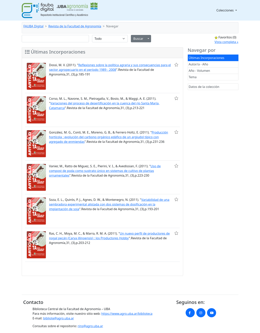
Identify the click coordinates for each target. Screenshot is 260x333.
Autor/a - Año (198, 64)
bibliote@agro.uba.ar (58, 318)
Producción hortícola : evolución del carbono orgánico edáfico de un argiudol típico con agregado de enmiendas (108, 137)
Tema (193, 77)
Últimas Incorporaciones (206, 58)
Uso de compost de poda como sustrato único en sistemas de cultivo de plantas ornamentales (105, 171)
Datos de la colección (204, 87)
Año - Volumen (199, 71)
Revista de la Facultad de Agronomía (74, 26)
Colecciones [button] (226, 10)
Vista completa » (226, 42)
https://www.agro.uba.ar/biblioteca (126, 313)
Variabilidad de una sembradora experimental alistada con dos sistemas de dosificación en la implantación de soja (109, 204)
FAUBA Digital (33, 26)
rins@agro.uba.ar (90, 326)
